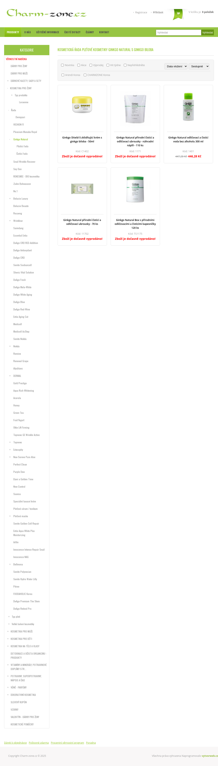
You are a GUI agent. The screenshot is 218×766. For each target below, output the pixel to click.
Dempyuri (20, 117)
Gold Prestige (20, 383)
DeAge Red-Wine (21, 309)
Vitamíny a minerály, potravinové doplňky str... (29, 667)
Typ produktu (21, 95)
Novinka (69, 65)
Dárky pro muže (19, 73)
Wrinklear (18, 220)
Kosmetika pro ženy (20, 88)
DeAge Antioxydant (22, 250)
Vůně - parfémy (19, 687)
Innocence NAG (21, 557)
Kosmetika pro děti (21, 638)
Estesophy (18, 449)
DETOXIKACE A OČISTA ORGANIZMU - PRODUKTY (29, 655)
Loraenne (23, 102)
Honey (16, 405)
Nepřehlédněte (136, 65)
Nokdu (16, 346)
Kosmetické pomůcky (22, 724)
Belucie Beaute (21, 206)
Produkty (13, 32)
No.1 (15, 191)
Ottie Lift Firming (21, 427)
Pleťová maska (20, 516)
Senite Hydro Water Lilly (25, 579)
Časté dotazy (72, 32)
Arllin (16, 542)
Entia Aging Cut (20, 316)
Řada (13, 110)
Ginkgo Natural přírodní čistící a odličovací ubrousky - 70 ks (82, 222)
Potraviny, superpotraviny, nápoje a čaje (26, 678)
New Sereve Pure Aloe (24, 457)
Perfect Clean (20, 464)
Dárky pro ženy (19, 66)
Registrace (141, 12)
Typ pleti (16, 616)
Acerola (17, 398)
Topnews (17, 442)
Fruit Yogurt (18, 420)
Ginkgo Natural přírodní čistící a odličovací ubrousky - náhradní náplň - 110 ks (135, 141)
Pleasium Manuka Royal (25, 132)
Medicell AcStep (21, 331)
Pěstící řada (22, 146)
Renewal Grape (20, 361)
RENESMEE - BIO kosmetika (26, 176)
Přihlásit (158, 12)
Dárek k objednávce (15, 742)
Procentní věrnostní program (67, 742)
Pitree (16, 586)
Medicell (17, 324)
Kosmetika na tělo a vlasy (25, 646)
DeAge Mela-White (22, 287)
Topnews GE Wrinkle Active (26, 435)
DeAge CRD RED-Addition (25, 243)
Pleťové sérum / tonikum (25, 508)
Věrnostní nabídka (16, 59)
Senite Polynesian (22, 571)
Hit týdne (115, 65)
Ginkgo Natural (20, 139)
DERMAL (17, 375)
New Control (19, 486)
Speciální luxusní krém (24, 501)
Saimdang (18, 228)
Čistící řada (22, 153)
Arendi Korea (72, 75)
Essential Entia (20, 235)
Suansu (17, 494)
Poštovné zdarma (39, 742)
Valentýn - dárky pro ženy (25, 717)
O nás (27, 32)
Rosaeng (17, 213)
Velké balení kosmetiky (23, 624)
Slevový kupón (19, 702)
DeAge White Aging (22, 294)
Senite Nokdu (20, 339)
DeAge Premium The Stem (26, 601)
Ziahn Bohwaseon (22, 183)
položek (208, 12)
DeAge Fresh (19, 279)
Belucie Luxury (20, 198)
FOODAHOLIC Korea (22, 594)
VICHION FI (18, 124)
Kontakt (104, 32)
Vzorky (14, 709)
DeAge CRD (19, 257)
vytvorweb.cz (210, 756)
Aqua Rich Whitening (23, 390)
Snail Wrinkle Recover (24, 161)
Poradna (91, 742)
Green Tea (18, 412)
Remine (17, 353)
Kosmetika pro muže (22, 631)
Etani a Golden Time (23, 479)
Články (90, 32)
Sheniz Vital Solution (23, 272)
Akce (83, 65)
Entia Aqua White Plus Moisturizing (24, 533)
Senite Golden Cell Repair (26, 523)
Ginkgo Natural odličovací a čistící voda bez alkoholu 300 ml (188, 139)
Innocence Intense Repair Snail (29, 549)
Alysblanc (18, 368)
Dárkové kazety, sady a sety (26, 80)
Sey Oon (17, 169)
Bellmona (18, 564)
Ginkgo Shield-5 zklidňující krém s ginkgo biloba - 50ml (82, 139)
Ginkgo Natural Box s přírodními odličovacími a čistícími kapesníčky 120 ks (135, 224)
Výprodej (98, 65)
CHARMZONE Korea (98, 75)
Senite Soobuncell (22, 265)
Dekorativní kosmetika (23, 694)
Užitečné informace (47, 32)
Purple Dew (19, 471)
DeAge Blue (19, 302)
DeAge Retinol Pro (22, 608)
